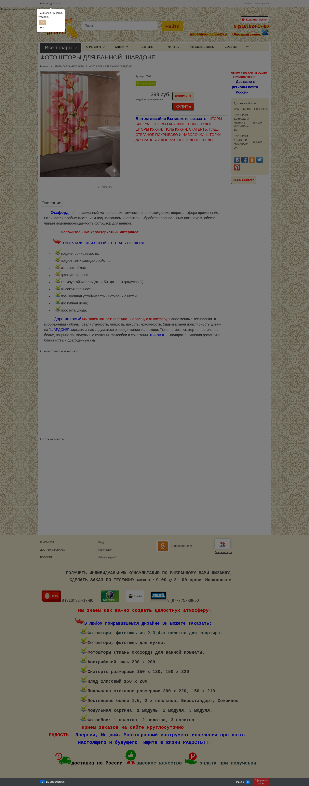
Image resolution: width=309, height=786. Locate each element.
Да (42, 22)
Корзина (240, 782)
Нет (42, 27)
